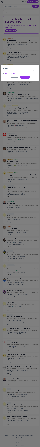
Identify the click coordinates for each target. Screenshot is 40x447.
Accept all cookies (25, 77)
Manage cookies (14, 77)
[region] (20, 73)
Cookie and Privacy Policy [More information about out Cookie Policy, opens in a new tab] (10, 73)
